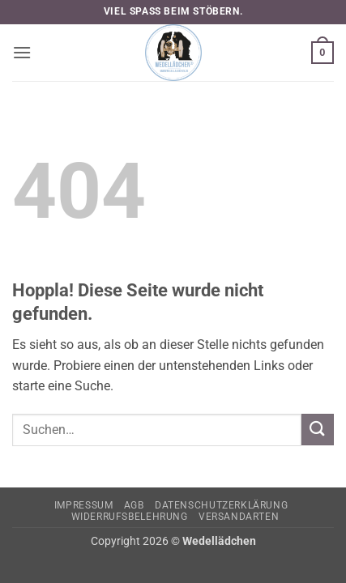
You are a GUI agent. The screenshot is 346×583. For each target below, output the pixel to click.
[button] (22, 52)
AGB (134, 505)
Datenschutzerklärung (221, 505)
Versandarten (239, 516)
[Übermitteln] (317, 429)
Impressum (83, 505)
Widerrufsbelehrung (129, 516)
